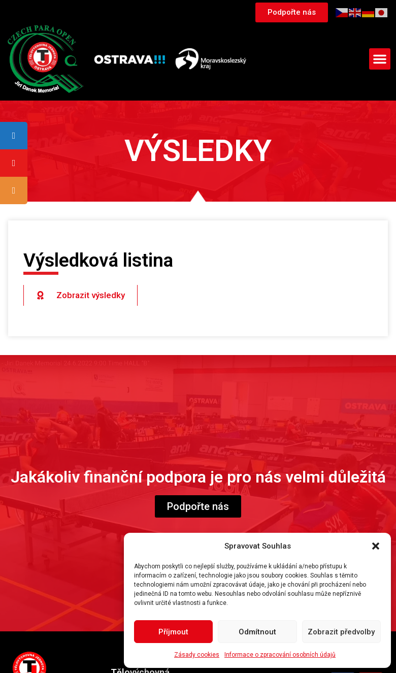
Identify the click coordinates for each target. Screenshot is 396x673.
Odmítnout (257, 631)
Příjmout (173, 631)
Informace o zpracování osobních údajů (280, 654)
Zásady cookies (196, 654)
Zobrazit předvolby (341, 631)
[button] (376, 546)
